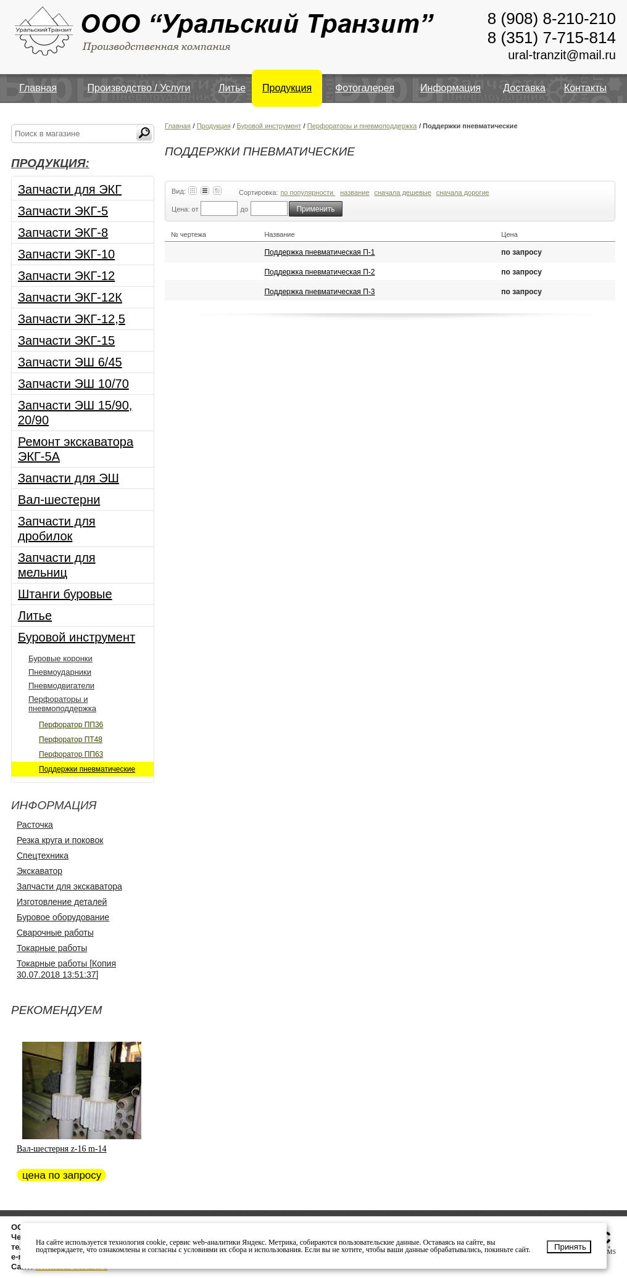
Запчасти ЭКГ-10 (66, 254)
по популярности (307, 192)
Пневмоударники (59, 672)
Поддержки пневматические (87, 769)
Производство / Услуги (139, 88)
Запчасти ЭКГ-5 (63, 211)
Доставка (524, 88)
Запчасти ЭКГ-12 (66, 275)
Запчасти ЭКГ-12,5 (71, 319)
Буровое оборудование (63, 917)
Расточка (35, 825)
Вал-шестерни (59, 499)
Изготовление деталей (62, 902)
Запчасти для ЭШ (68, 478)
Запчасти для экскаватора (69, 886)
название (354, 192)
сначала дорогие (462, 192)
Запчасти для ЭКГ (70, 189)
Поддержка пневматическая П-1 (319, 252)
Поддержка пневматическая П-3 (319, 291)
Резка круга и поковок (60, 840)
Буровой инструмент (76, 637)
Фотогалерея (364, 88)
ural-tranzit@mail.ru (562, 55)
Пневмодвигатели (61, 685)
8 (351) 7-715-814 (552, 37)
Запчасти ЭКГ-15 (66, 340)
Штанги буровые (65, 594)
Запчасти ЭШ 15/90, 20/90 (75, 412)
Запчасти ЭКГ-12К (70, 297)
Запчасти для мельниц (57, 565)
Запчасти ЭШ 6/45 (70, 362)
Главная (38, 88)
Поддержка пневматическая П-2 (319, 272)
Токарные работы (52, 948)
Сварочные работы (55, 933)
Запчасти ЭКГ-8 (63, 232)
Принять (570, 1246)
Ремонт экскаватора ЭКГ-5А (75, 449)
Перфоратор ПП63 (71, 754)
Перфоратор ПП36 (71, 724)
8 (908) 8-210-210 (552, 18)
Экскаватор (39, 871)
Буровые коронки (60, 658)
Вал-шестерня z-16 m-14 (62, 1148)
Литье (232, 88)
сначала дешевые (403, 192)
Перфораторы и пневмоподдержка (62, 704)
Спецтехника (43, 855)
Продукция (287, 88)
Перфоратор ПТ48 (70, 739)
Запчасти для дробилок (57, 528)
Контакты (585, 88)
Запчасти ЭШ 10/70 (73, 383)
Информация (450, 88)
